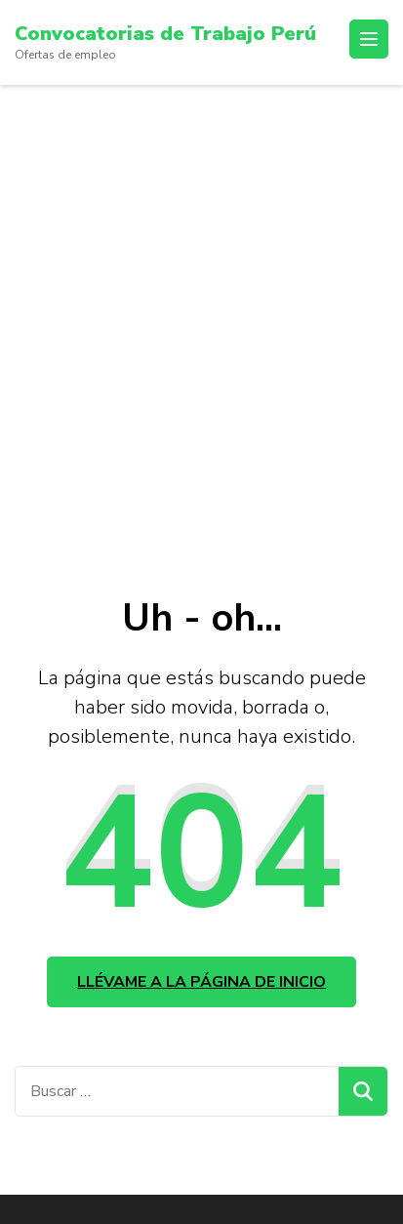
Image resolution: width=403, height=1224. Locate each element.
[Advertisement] (201, 296)
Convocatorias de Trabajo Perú (165, 33)
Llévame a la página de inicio (201, 982)
